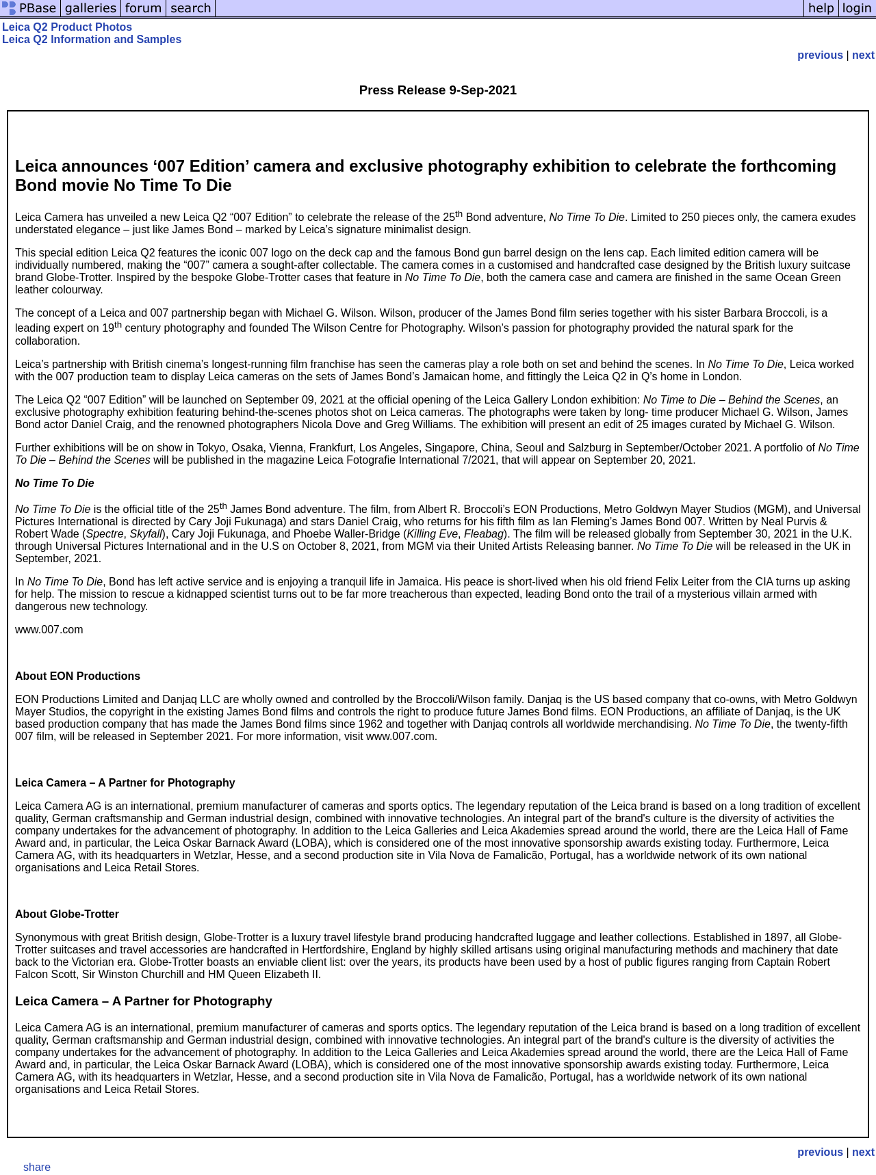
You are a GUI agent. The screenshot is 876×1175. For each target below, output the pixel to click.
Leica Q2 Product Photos (67, 27)
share (37, 1167)
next (863, 55)
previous (820, 55)
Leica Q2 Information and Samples (91, 39)
